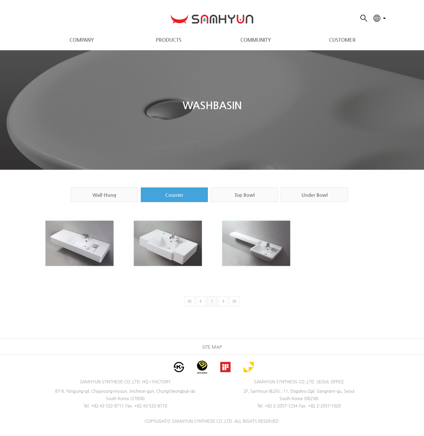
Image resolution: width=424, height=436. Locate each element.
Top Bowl (244, 195)
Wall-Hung (104, 195)
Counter (174, 195)
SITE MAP (212, 346)
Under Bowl (315, 195)
